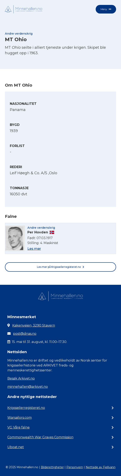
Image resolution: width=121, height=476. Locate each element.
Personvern (74, 467)
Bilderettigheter (52, 467)
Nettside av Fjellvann (100, 467)
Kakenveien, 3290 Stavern (33, 325)
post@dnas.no (24, 334)
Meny (106, 9)
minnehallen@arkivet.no (27, 387)
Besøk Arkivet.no (21, 378)
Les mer (34, 249)
